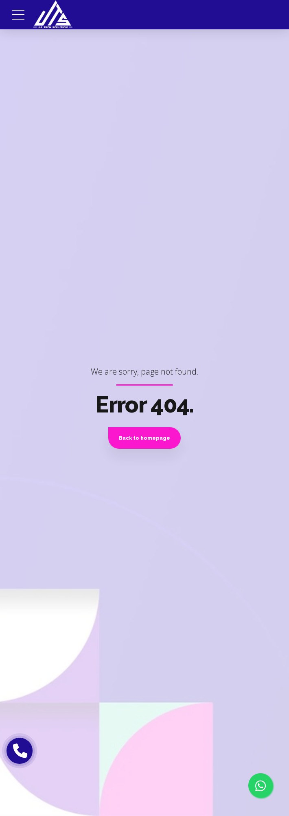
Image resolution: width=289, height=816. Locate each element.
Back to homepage (144, 438)
